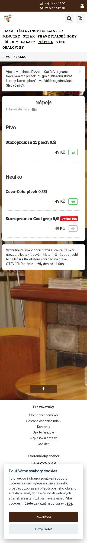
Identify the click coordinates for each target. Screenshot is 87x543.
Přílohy (10, 41)
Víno (60, 41)
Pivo (6, 56)
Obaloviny (13, 47)
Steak (29, 36)
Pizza (7, 30)
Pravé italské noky (57, 36)
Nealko (19, 56)
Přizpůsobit (43, 529)
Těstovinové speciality (40, 30)
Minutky (11, 36)
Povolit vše (43, 517)
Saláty (28, 41)
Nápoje (45, 41)
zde (69, 504)
